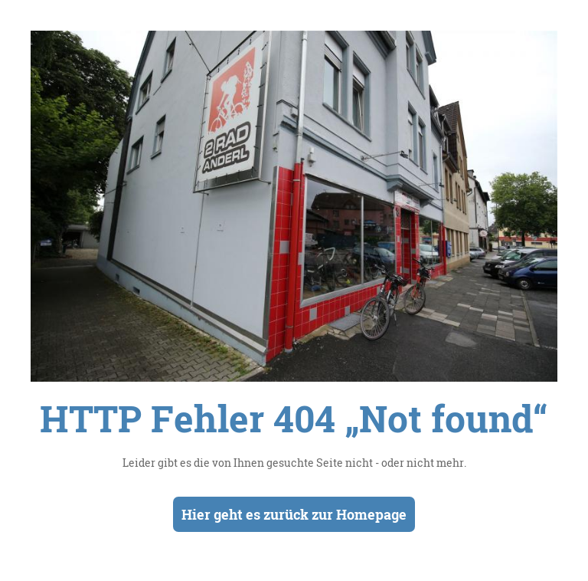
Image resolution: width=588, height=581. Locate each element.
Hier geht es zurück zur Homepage (294, 514)
